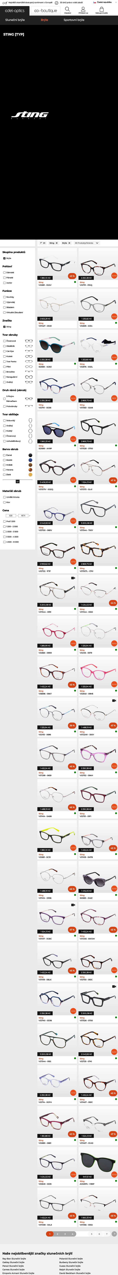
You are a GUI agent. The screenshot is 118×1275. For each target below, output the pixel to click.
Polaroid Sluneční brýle (71, 1081)
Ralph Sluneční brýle (69, 1092)
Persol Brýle (66, 1114)
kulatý (18, 253)
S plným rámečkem (18, 221)
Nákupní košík (101, 13)
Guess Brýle (66, 1110)
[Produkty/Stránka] (87, 65)
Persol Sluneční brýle (13, 1088)
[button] (14, 11)
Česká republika (104, 2)
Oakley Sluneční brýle (13, 1084)
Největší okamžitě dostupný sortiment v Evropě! (30, 2)
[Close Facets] (17, 65)
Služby (43, 1190)
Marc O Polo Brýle (11, 1117)
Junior (7, 105)
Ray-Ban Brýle (9, 1110)
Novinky (8, 119)
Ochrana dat (30, 1257)
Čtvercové (18, 163)
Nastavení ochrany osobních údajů (19, 1195)
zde (64, 1159)
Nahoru (111, 1257)
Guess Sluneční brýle (69, 1088)
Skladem (8, 129)
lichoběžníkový (18, 263)
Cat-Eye (18, 173)
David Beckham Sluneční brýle (74, 1095)
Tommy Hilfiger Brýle (70, 1125)
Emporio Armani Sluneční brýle (18, 1095)
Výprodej (9, 124)
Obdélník (18, 168)
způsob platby (47, 1195)
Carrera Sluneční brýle (13, 1092)
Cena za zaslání (48, 1198)
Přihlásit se (83, 13)
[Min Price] (11, 337)
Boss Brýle (65, 1121)
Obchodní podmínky (12, 1257)
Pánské (8, 100)
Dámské (8, 95)
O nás (5, 1190)
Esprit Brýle (65, 1117)
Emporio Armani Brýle (13, 1125)
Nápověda (84, 1190)
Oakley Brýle (8, 1114)
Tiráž (4, 1260)
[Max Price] (23, 337)
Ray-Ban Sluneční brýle (14, 1081)
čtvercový (18, 258)
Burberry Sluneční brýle (71, 1084)
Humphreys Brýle (11, 1121)
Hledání (67, 13)
